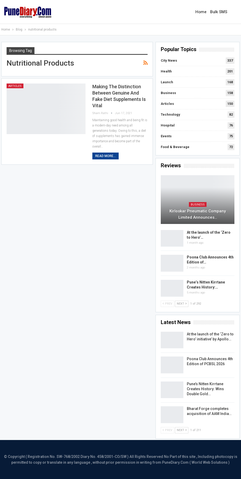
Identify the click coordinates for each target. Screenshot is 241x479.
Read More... (105, 156)
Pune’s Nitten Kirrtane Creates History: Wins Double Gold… (205, 389)
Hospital (168, 125)
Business (168, 93)
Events (166, 136)
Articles (15, 86)
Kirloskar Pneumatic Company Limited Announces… (197, 214)
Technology (170, 114)
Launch (167, 82)
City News (169, 60)
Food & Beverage (175, 147)
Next (182, 303)
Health (166, 71)
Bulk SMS (218, 11)
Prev (167, 303)
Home (201, 11)
